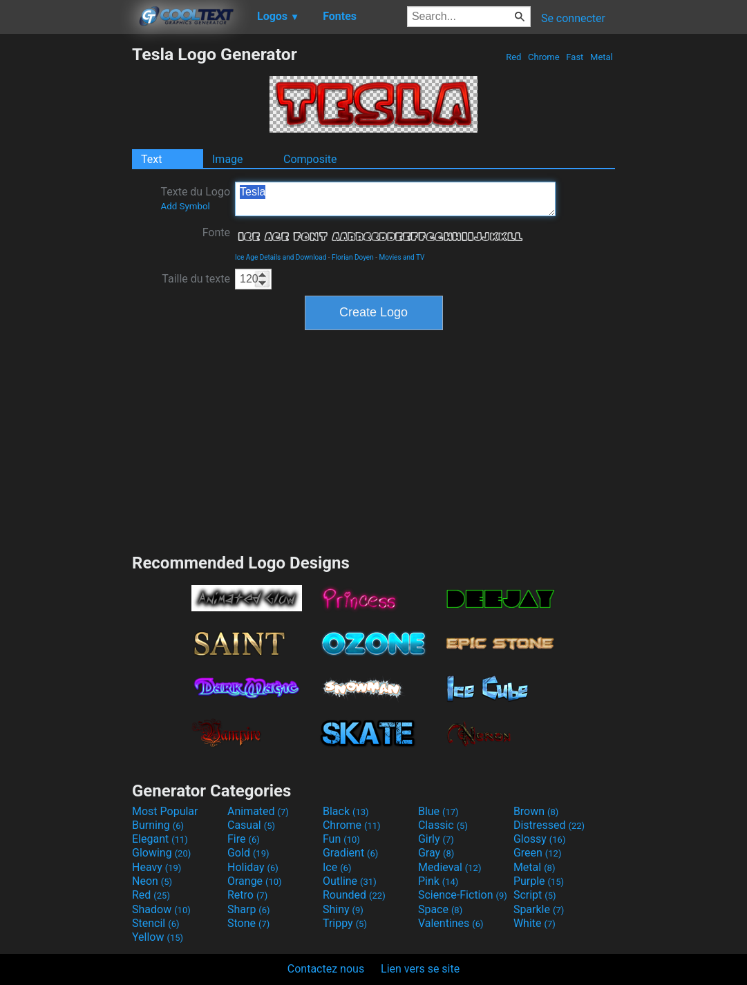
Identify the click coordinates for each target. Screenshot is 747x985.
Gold (248, 852)
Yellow (157, 937)
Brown (535, 811)
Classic (443, 825)
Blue (438, 811)
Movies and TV (401, 257)
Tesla (395, 199)
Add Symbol (184, 206)
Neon (152, 881)
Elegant (160, 838)
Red (514, 57)
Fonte (216, 232)
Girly (436, 838)
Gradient (350, 852)
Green (537, 852)
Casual (251, 825)
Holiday (252, 867)
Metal (601, 57)
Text (151, 159)
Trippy (345, 923)
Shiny (343, 909)
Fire (243, 838)
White (534, 923)
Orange (254, 881)
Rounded (354, 894)
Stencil (155, 923)
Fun (341, 838)
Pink (438, 881)
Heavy (156, 867)
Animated (258, 811)
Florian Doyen (353, 257)
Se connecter (573, 18)
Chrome (544, 57)
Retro (247, 894)
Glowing (161, 852)
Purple (538, 881)
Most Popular (165, 811)
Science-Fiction (462, 894)
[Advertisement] (65, 251)
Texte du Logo (195, 198)
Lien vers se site (420, 968)
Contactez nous (325, 968)
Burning (158, 825)
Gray (436, 852)
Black (346, 811)
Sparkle (538, 909)
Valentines (451, 923)
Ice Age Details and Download (280, 257)
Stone (248, 923)
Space (440, 909)
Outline (350, 881)
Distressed (549, 825)
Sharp (248, 909)
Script (534, 894)
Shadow (161, 909)
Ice (337, 867)
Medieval (450, 867)
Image (227, 159)
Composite (310, 159)
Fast (574, 57)
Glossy (539, 838)
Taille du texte (196, 278)
